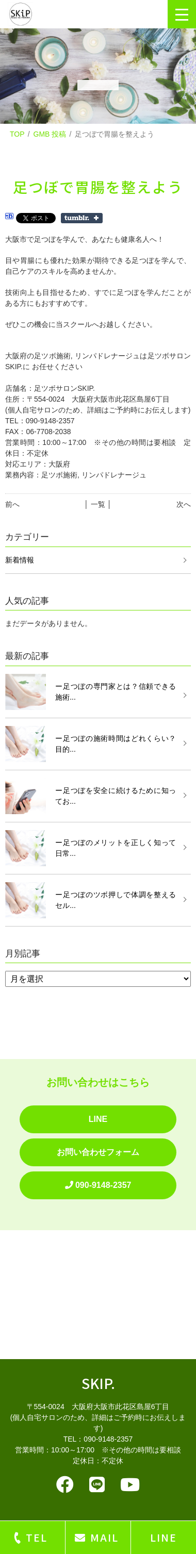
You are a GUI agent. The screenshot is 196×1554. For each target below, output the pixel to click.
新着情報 (19, 560)
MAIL (104, 1537)
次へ (183, 504)
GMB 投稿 (50, 134)
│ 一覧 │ (97, 504)
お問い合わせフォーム (98, 1152)
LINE (98, 1119)
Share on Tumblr (82, 218)
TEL (36, 1537)
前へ (12, 504)
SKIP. (98, 1383)
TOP (17, 134)
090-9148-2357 (98, 1185)
